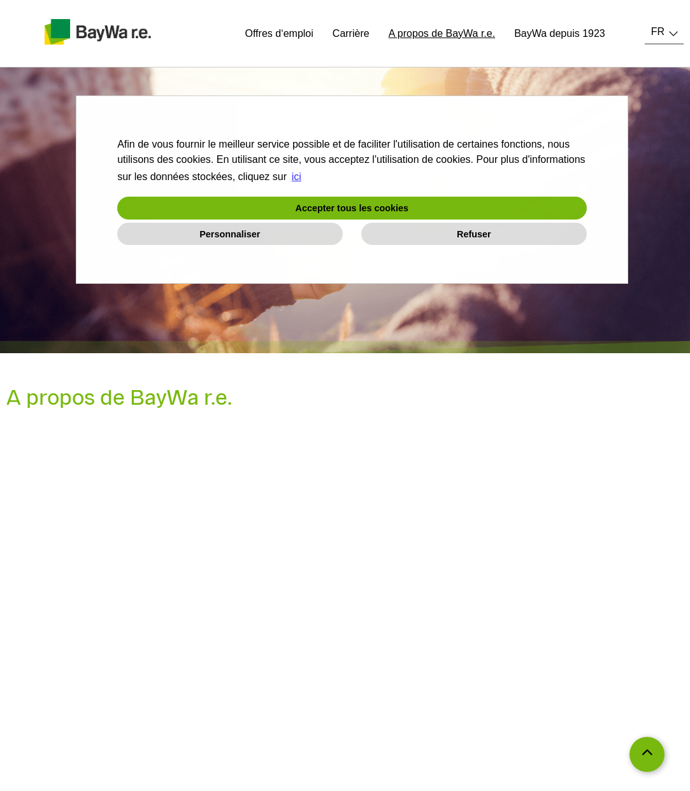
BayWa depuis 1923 (559, 33)
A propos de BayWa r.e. (442, 33)
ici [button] (296, 176)
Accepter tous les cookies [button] (352, 208)
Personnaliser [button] (229, 234)
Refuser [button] (474, 234)
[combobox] (664, 32)
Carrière (351, 33)
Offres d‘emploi (279, 33)
